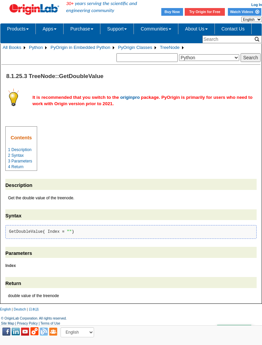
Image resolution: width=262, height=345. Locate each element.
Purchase (81, 28)
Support (117, 28)
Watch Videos (244, 12)
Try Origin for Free (205, 12)
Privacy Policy (27, 323)
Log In (256, 5)
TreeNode (170, 47)
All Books (12, 47)
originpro (130, 97)
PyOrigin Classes (135, 47)
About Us (196, 28)
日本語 (34, 309)
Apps (49, 28)
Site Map (7, 323)
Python (36, 47)
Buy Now (172, 12)
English (5, 309)
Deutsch (20, 309)
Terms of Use (50, 323)
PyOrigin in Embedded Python (80, 47)
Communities (156, 28)
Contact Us (233, 28)
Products (18, 28)
